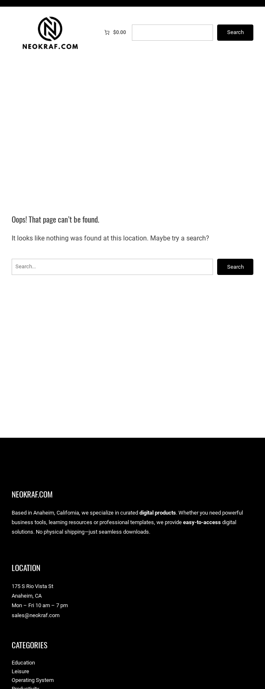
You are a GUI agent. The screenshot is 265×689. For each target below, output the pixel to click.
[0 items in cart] (115, 32)
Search (235, 32)
